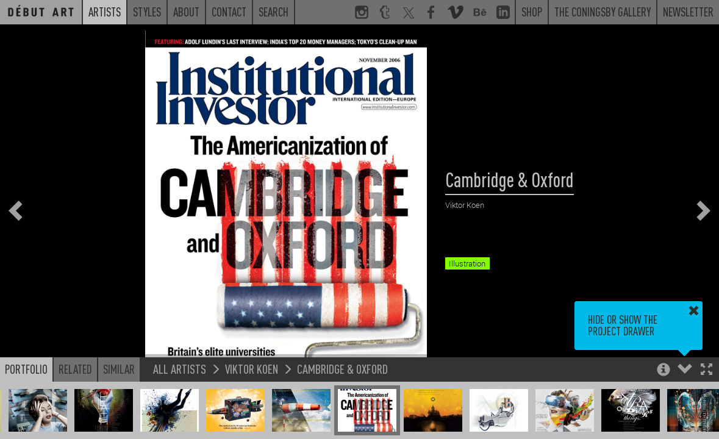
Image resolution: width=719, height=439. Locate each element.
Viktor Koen (251, 368)
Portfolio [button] (26, 369)
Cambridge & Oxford (342, 368)
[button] (706, 370)
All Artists (179, 368)
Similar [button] (119, 369)
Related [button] (75, 369)
